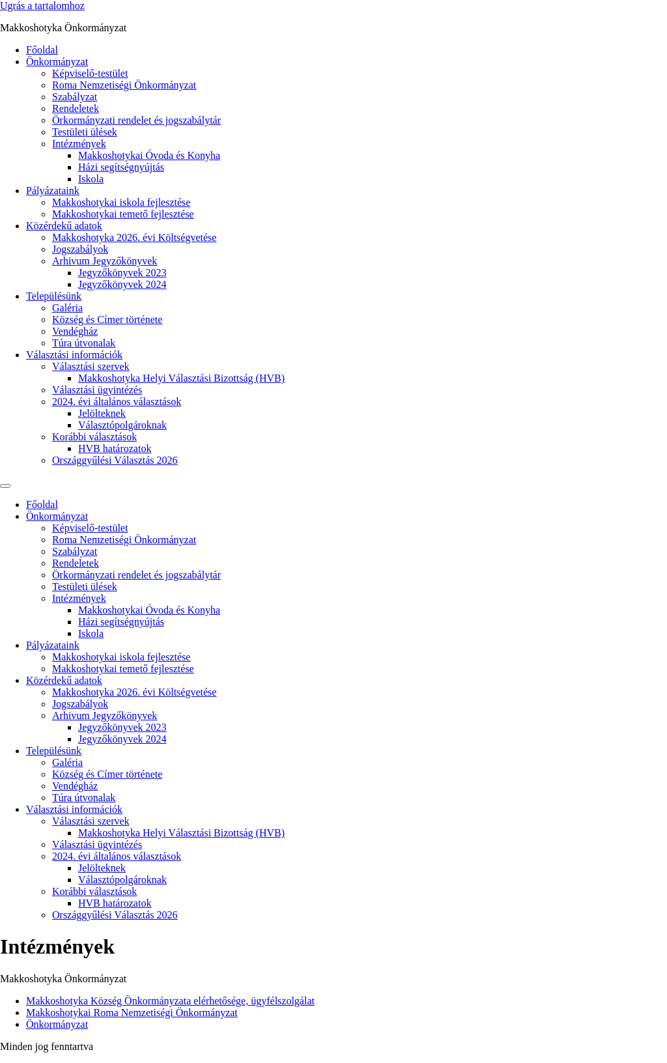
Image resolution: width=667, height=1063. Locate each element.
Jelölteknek (102, 413)
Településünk (53, 296)
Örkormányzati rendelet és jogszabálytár (136, 120)
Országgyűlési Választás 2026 (115, 460)
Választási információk (74, 354)
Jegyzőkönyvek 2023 (122, 272)
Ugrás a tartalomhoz (42, 5)
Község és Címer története (107, 319)
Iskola (91, 178)
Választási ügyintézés (97, 389)
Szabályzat (74, 96)
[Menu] (5, 486)
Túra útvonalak (83, 342)
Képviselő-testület (90, 73)
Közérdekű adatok (64, 225)
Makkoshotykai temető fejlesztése (123, 214)
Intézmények (79, 143)
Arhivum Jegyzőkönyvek (104, 260)
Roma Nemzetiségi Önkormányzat (124, 85)
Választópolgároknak (122, 425)
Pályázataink (52, 190)
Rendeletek (75, 108)
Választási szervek (91, 366)
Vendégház (75, 331)
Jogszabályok (80, 249)
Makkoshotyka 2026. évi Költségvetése (134, 237)
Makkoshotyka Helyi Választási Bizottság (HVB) (181, 378)
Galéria (67, 307)
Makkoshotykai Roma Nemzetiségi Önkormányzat (132, 1012)
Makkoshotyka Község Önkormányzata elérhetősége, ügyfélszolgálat (170, 1000)
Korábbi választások (94, 436)
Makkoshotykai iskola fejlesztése (121, 202)
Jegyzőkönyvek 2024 (122, 284)
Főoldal (42, 49)
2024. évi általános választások (116, 401)
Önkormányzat (57, 61)
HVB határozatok (114, 448)
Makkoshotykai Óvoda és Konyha (149, 155)
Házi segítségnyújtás (121, 167)
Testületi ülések (84, 131)
